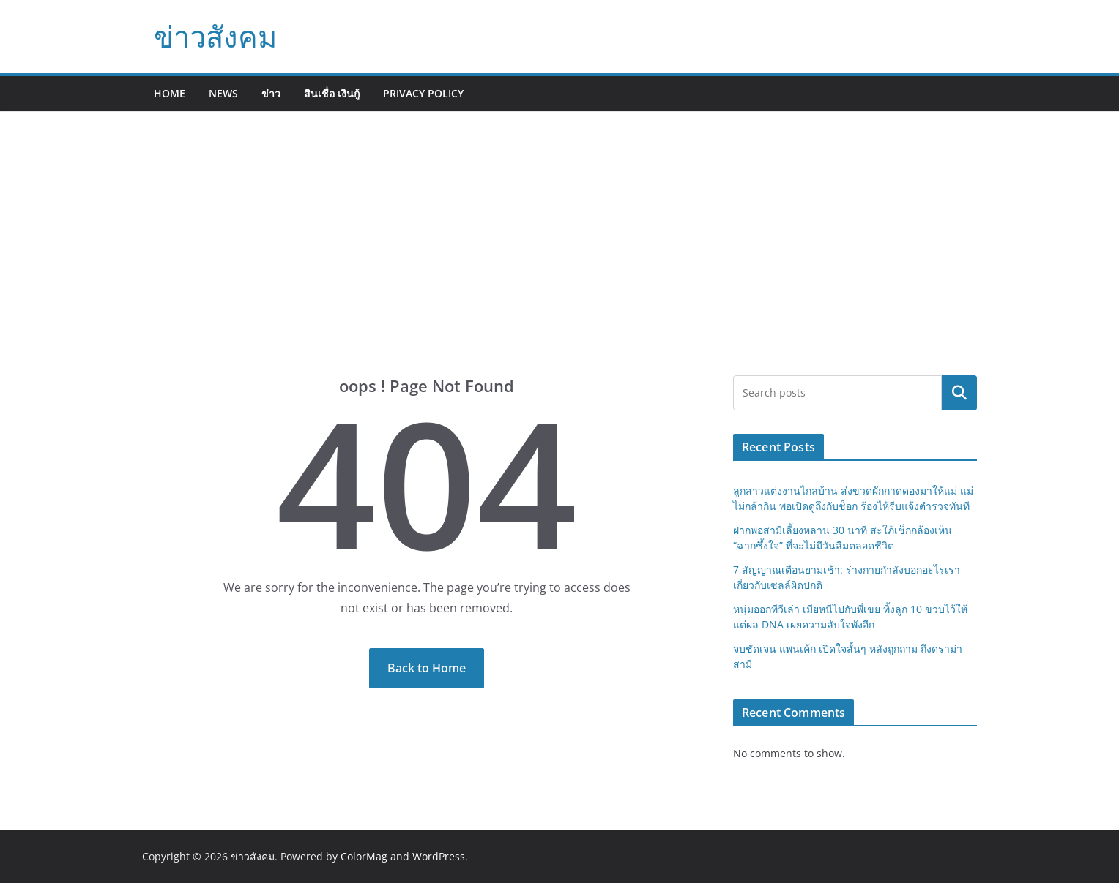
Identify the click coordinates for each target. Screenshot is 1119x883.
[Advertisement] (559, 265)
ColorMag (364, 856)
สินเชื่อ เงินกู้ (332, 93)
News (223, 93)
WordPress (438, 856)
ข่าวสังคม (215, 36)
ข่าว (270, 93)
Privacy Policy (423, 93)
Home (169, 93)
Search (959, 393)
